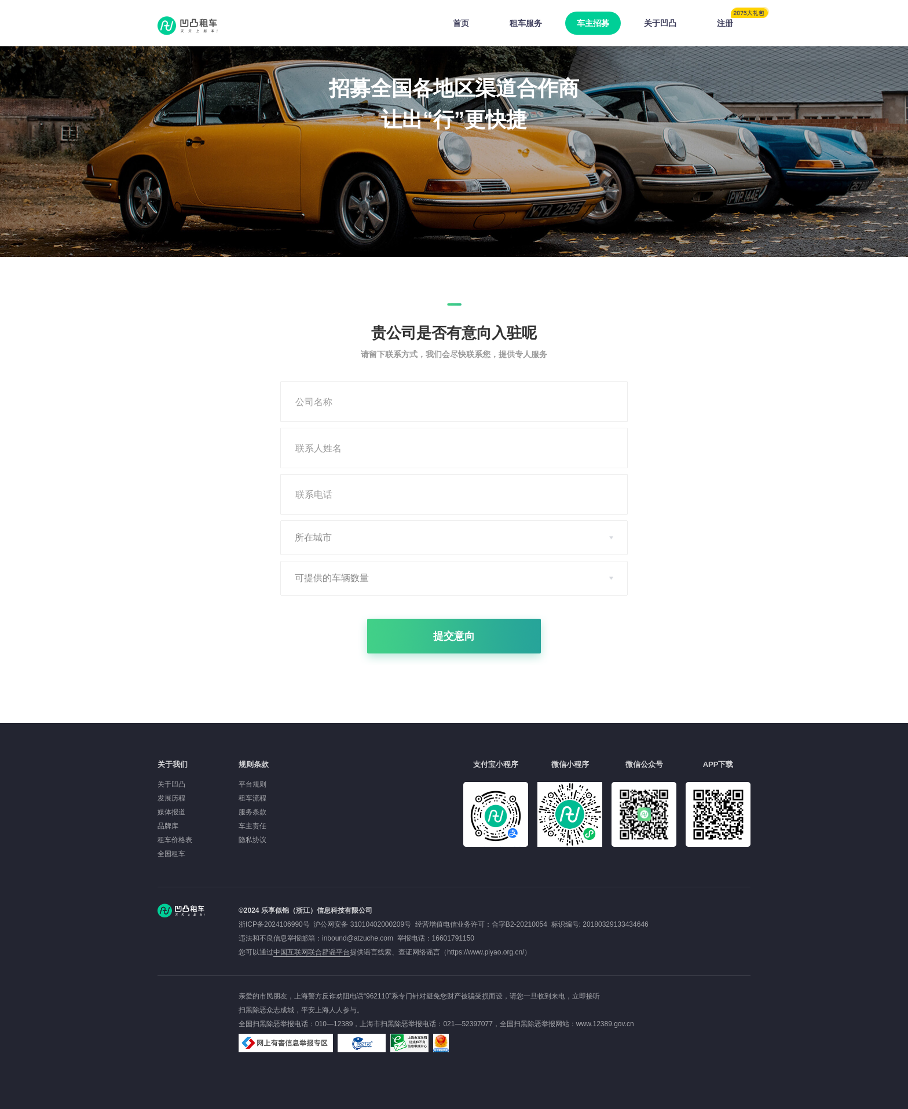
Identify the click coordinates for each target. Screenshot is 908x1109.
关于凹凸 (660, 23)
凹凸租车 (189, 25)
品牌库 (168, 826)
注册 (733, 20)
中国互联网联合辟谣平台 (311, 952)
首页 (461, 23)
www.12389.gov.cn (605, 1024)
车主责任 (252, 826)
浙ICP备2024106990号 (276, 924)
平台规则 (252, 784)
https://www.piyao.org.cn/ (485, 952)
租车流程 (252, 798)
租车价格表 (175, 840)
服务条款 (252, 812)
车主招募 (593, 23)
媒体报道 (171, 812)
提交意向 (454, 636)
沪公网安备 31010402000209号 (362, 924)
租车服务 (526, 23)
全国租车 (171, 854)
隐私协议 (252, 840)
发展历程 (171, 798)
